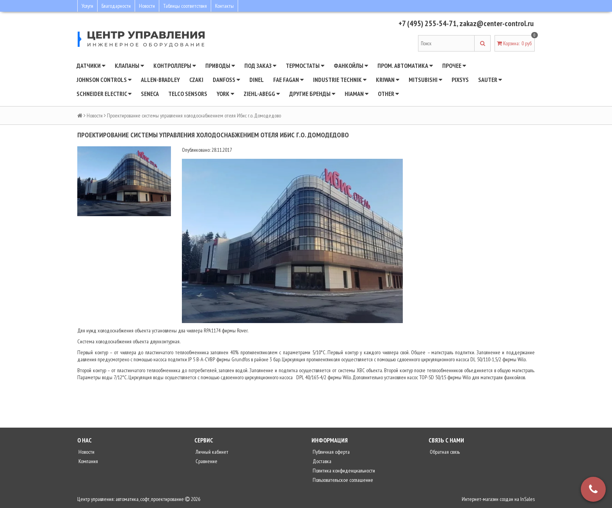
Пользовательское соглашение (342, 479)
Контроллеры (174, 66)
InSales (527, 499)
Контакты (224, 5)
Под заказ (260, 66)
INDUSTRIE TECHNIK (339, 80)
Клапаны (129, 66)
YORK (225, 94)
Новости (147, 5)
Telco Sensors (187, 94)
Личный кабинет (211, 451)
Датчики (90, 66)
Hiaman (356, 94)
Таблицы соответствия (185, 5)
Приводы (220, 66)
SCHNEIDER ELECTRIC (104, 94)
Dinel (256, 79)
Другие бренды (312, 94)
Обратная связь (444, 451)
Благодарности (116, 5)
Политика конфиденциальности (343, 470)
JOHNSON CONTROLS (104, 80)
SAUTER (490, 80)
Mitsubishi (425, 80)
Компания (87, 461)
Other (388, 94)
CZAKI (196, 79)
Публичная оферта (330, 451)
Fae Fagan (288, 80)
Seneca (150, 94)
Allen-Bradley (160, 79)
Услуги (87, 5)
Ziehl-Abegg (262, 94)
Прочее (454, 66)
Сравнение (205, 461)
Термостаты (305, 66)
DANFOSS (226, 80)
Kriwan (387, 80)
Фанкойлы (351, 66)
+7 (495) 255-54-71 (428, 23)
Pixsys (460, 79)
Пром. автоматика (405, 66)
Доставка (321, 461)
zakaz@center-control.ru (496, 23)
